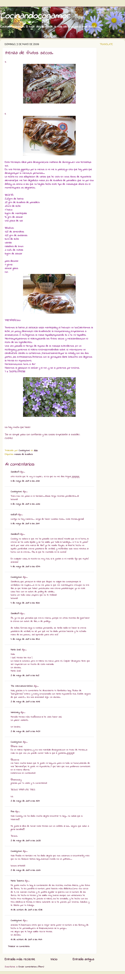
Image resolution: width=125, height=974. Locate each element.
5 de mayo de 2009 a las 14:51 (25, 731)
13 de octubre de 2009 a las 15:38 (26, 910)
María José (16, 650)
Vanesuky (15, 712)
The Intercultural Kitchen (22, 686)
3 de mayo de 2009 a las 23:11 (25, 523)
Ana (12, 811)
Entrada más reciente (20, 959)
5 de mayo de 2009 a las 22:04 (26, 870)
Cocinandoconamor (34, 16)
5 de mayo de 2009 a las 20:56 (26, 840)
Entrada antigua (83, 959)
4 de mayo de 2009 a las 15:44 (25, 566)
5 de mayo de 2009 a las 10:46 (25, 701)
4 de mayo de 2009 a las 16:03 (25, 603)
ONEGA (14, 514)
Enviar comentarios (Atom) (31, 967)
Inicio (54, 959)
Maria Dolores (17, 881)
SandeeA (15, 472)
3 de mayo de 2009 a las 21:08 (25, 481)
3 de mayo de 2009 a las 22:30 (25, 504)
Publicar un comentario (19, 946)
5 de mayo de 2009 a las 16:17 (25, 801)
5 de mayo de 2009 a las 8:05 (25, 675)
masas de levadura (23, 454)
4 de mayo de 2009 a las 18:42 (25, 639)
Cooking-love (16, 491)
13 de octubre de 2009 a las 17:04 (26, 939)
